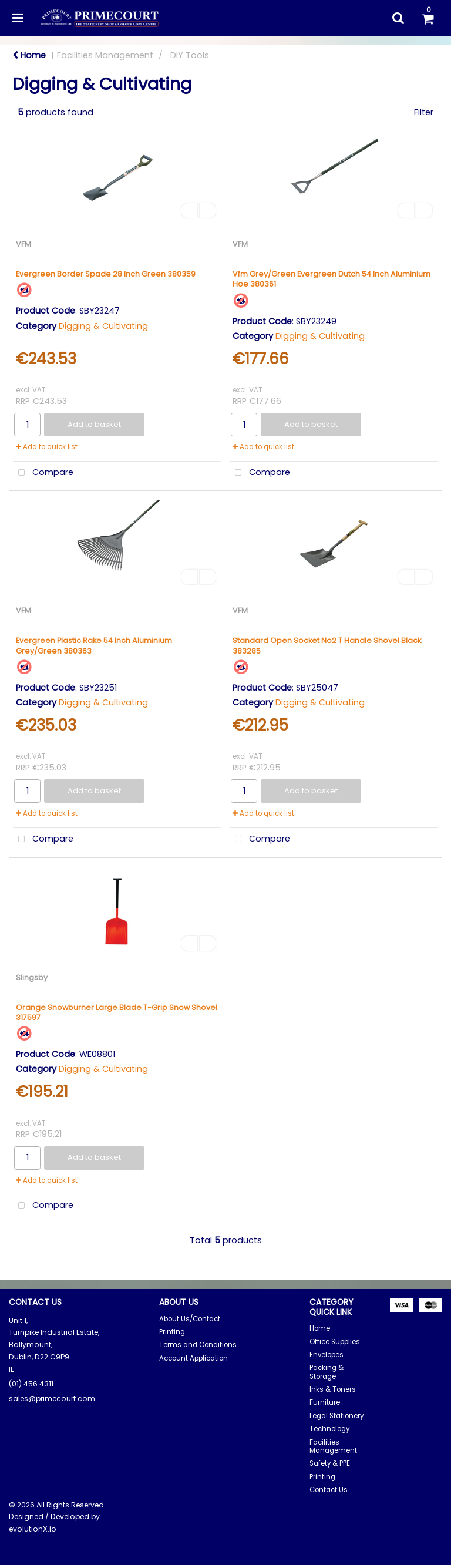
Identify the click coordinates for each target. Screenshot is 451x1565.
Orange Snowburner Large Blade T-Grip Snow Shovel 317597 (116, 1012)
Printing (172, 1332)
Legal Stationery (336, 1416)
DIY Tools (189, 55)
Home (29, 55)
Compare (43, 473)
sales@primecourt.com (52, 1399)
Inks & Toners (332, 1389)
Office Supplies (334, 1342)
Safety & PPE (329, 1463)
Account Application (193, 1358)
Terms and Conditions (198, 1344)
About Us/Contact (189, 1319)
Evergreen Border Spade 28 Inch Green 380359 (106, 274)
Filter (423, 112)
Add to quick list (47, 447)
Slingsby (32, 977)
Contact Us (328, 1490)
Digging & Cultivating (103, 326)
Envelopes (326, 1354)
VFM (23, 244)
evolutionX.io (32, 1529)
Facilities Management (105, 55)
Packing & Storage (326, 1372)
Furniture (324, 1402)
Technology (329, 1428)
